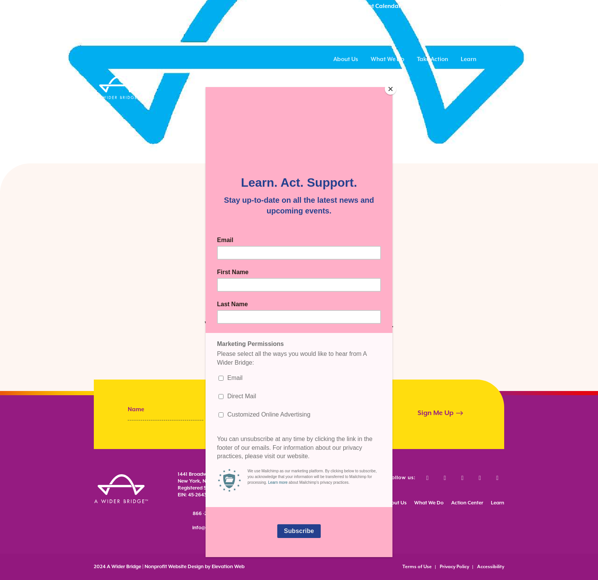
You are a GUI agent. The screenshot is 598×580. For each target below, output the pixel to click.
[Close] (390, 89)
